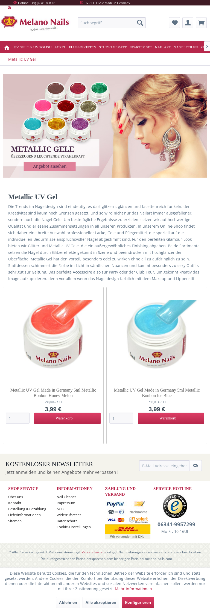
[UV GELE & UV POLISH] (32, 47)
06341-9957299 (176, 524)
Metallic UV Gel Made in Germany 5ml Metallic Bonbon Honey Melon (53, 393)
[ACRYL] (60, 47)
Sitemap (15, 520)
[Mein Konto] (187, 22)
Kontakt (14, 502)
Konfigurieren (138, 602)
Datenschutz (67, 520)
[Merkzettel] (174, 22)
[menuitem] (112, 22)
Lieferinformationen (24, 514)
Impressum (66, 502)
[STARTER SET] (140, 47)
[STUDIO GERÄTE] (113, 47)
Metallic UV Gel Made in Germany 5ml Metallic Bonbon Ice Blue (157, 393)
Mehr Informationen (133, 588)
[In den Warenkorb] (67, 418)
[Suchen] (140, 22)
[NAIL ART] (162, 47)
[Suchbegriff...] (112, 22)
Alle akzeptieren (101, 602)
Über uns (15, 496)
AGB (60, 508)
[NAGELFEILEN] (185, 47)
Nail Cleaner (66, 496)
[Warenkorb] (201, 22)
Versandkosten (93, 552)
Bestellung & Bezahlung (27, 508)
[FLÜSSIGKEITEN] (83, 47)
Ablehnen (68, 602)
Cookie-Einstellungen (74, 526)
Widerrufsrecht (69, 514)
